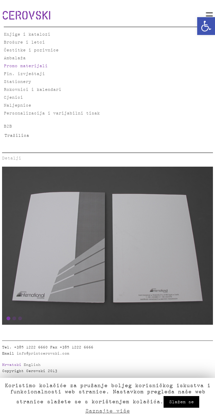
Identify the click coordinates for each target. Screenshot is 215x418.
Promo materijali (26, 66)
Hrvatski (11, 365)
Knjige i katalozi (27, 34)
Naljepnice (17, 105)
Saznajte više (107, 411)
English (32, 365)
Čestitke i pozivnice (31, 50)
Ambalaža (15, 58)
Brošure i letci (24, 42)
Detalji (11, 158)
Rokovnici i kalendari (32, 89)
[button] (206, 26)
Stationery (17, 82)
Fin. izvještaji (24, 74)
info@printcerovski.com (42, 353)
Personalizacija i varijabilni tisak (52, 113)
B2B (8, 126)
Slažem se (181, 401)
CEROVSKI (26, 15)
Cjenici (13, 97)
